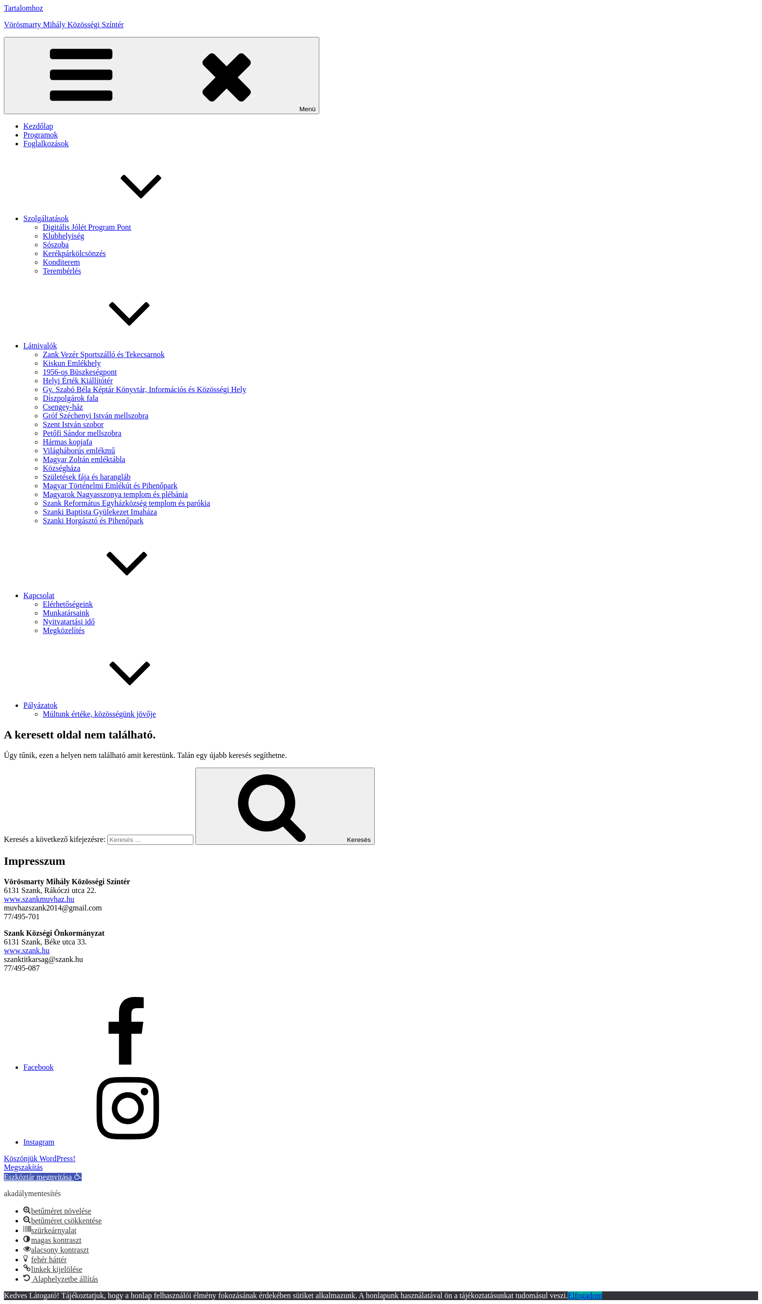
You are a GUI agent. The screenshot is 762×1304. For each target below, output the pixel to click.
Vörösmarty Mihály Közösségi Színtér (64, 24)
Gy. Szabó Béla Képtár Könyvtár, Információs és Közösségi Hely (144, 389)
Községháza (61, 468)
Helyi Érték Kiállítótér (78, 381)
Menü (161, 75)
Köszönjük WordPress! (39, 1158)
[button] (43, 1177)
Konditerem (61, 262)
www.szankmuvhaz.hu (39, 899)
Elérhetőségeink (68, 604)
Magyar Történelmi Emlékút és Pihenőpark (110, 485)
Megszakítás (23, 1167)
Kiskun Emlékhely (72, 363)
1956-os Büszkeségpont (80, 372)
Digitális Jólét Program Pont (87, 227)
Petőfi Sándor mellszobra (82, 433)
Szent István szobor (73, 424)
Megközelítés (64, 630)
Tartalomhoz (23, 8)
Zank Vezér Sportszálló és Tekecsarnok (104, 354)
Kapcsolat (111, 595)
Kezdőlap (38, 126)
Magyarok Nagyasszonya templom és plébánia (115, 494)
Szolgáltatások (118, 218)
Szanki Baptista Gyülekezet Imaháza (100, 512)
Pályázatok (113, 705)
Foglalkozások (46, 143)
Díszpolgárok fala (70, 398)
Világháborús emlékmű (79, 450)
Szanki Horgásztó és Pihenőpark (93, 520)
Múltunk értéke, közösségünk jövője (99, 714)
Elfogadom (585, 1295)
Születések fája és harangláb (87, 477)
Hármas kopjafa (67, 442)
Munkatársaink (66, 613)
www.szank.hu (27, 950)
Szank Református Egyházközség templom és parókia (126, 503)
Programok (40, 135)
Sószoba (56, 244)
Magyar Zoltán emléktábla (84, 459)
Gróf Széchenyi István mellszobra (95, 416)
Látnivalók (113, 346)
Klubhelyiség (63, 236)
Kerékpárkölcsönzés (74, 253)
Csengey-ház (63, 407)
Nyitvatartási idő (69, 622)
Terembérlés (62, 271)
